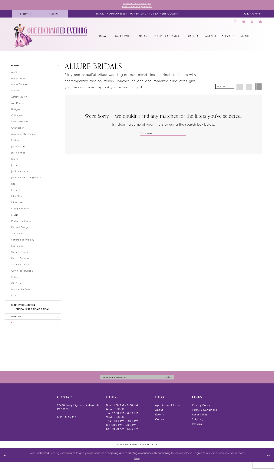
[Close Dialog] (5, 464)
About (159, 418)
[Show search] (235, 23)
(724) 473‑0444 (66, 425)
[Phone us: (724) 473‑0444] (252, 15)
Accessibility (200, 423)
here (137, 466)
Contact (160, 428)
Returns (197, 432)
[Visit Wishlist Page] (243, 23)
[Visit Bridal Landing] (54, 15)
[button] (252, 23)
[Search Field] (163, 134)
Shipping (197, 428)
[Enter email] (137, 385)
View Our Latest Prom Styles (137, 3)
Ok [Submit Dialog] (268, 464)
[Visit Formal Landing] (26, 15)
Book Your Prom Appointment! (137, 7)
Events (159, 423)
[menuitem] (26, 15)
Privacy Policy (201, 413)
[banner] (51, 37)
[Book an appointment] (137, 15)
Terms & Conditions (204, 418)
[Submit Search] (142, 134)
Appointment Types (167, 413)
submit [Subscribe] (178, 385)
